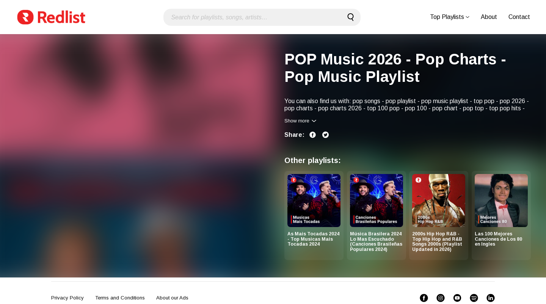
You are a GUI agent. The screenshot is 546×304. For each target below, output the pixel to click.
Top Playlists (449, 17)
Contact (519, 17)
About (489, 17)
